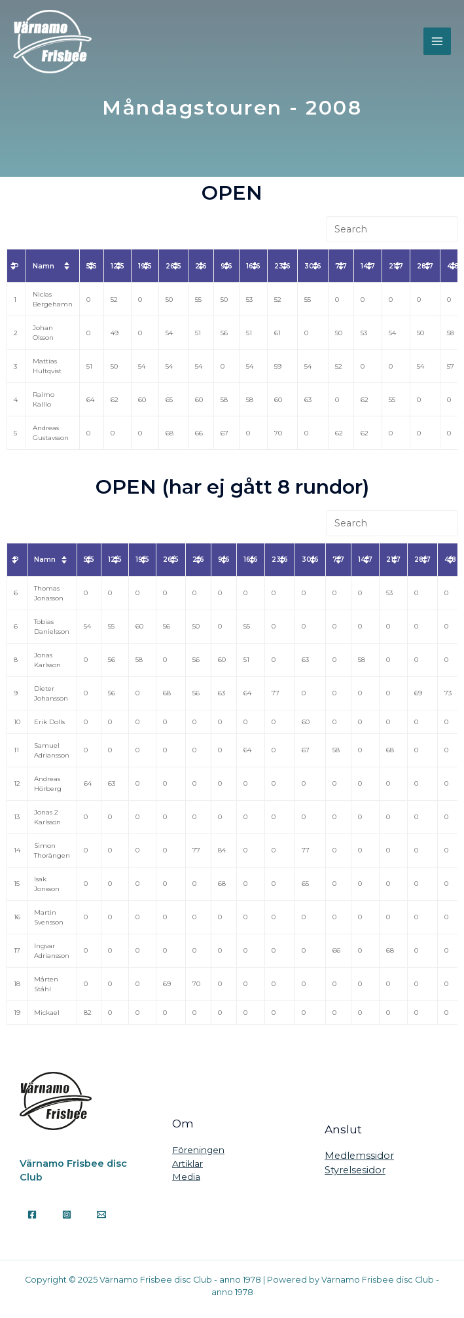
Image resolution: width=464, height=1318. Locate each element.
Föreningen (198, 1149)
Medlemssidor (359, 1156)
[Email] (101, 1214)
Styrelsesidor (355, 1170)
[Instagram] (66, 1214)
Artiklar (187, 1163)
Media (186, 1176)
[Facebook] (32, 1214)
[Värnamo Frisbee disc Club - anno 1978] (52, 41)
